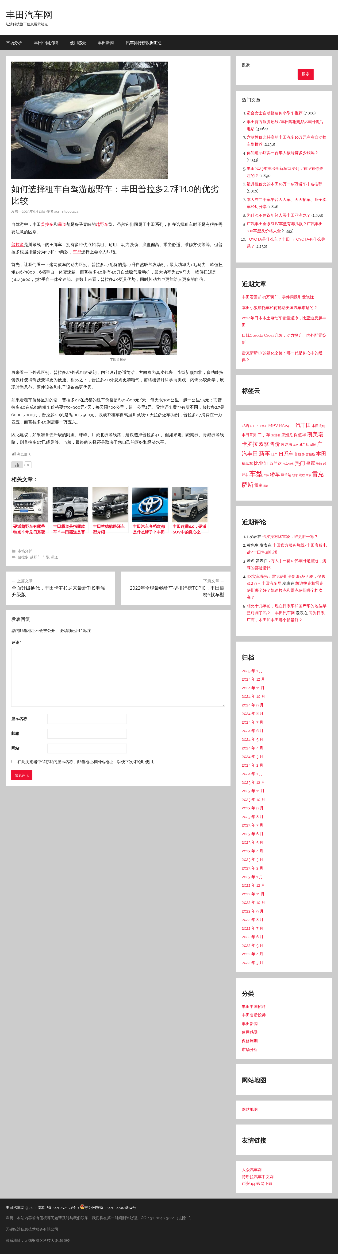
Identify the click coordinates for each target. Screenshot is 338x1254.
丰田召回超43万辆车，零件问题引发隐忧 (278, 297)
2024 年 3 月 (252, 756)
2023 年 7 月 (252, 825)
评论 (16, 642)
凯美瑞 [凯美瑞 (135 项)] (315, 434)
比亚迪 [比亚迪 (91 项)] (261, 463)
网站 (15, 748)
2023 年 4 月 (252, 851)
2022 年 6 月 (253, 936)
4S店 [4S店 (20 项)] (245, 426)
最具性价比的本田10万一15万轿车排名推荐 (284, 184)
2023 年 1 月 (252, 876)
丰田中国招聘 (46, 42)
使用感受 (78, 42)
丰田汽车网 (29, 14)
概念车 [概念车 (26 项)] (247, 463)
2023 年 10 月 (253, 799)
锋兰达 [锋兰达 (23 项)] (286, 475)
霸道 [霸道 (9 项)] (266, 485)
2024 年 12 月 (253, 679)
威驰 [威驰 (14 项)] (313, 445)
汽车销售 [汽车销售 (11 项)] (288, 464)
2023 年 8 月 (253, 816)
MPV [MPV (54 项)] (273, 425)
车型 (77, 251)
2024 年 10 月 (253, 696)
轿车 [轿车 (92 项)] (275, 474)
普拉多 (47, 224)
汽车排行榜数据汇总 (144, 42)
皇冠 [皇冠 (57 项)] (310, 463)
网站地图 (250, 1109)
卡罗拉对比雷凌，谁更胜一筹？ (290, 536)
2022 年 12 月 (253, 885)
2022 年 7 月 (252, 928)
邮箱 (15, 733)
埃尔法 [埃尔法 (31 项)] (286, 444)
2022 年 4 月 (252, 954)
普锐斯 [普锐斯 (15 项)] (310, 454)
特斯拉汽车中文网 (258, 1176)
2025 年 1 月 (252, 670)
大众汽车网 (252, 1169)
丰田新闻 (106, 42)
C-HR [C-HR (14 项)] (253, 426)
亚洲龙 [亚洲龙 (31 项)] (287, 435)
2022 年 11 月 (253, 894)
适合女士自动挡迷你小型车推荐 (275, 113)
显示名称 (19, 718)
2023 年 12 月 (253, 782)
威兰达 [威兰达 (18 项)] (304, 445)
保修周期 (250, 1040)
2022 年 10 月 (253, 902)
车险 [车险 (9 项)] (266, 475)
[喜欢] (17, 464)
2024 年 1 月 (252, 773)
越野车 (102, 224)
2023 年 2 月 (252, 868)
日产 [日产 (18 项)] (274, 454)
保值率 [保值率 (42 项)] (300, 434)
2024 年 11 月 (253, 688)
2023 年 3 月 (252, 859)
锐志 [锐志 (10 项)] (295, 475)
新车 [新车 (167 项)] (264, 453)
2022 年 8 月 (253, 919)
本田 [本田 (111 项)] (321, 454)
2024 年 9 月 (253, 705)
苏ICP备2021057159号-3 (58, 1207)
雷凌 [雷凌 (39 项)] (258, 485)
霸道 (62, 224)
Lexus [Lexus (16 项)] (262, 426)
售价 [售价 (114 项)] (275, 444)
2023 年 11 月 (253, 790)
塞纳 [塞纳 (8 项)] (295, 444)
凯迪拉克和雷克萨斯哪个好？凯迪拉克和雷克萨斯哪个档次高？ (285, 590)
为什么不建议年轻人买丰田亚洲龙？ (279, 215)
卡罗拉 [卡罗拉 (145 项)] (250, 444)
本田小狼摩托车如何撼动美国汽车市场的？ (280, 307)
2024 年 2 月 (252, 765)
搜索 (246, 65)
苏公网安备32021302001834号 (108, 1207)
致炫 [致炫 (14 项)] (319, 464)
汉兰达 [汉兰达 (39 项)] (276, 463)
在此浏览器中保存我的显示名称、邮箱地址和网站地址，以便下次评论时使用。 (87, 761)
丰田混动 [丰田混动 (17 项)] (318, 426)
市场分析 (14, 42)
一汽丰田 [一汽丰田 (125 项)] (300, 425)
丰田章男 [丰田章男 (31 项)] (249, 435)
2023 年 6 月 (253, 833)
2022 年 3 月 (252, 962)
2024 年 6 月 (253, 730)
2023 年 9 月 (253, 808)
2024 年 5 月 (252, 739)
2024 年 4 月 (252, 748)
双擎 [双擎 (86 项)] (264, 444)
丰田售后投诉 (254, 1015)
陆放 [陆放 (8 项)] (308, 475)
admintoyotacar (67, 211)
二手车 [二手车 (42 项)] (264, 434)
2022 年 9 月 (253, 911)
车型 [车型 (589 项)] (256, 474)
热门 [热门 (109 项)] (300, 463)
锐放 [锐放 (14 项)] (302, 475)
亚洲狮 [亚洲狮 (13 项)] (275, 435)
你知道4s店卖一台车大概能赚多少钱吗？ (283, 152)
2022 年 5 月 (252, 945)
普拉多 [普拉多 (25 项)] (299, 454)
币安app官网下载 (257, 1183)
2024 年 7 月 (252, 722)
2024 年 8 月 (253, 713)
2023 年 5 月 (252, 842)
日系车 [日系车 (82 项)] (286, 454)
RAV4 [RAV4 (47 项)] (284, 425)
